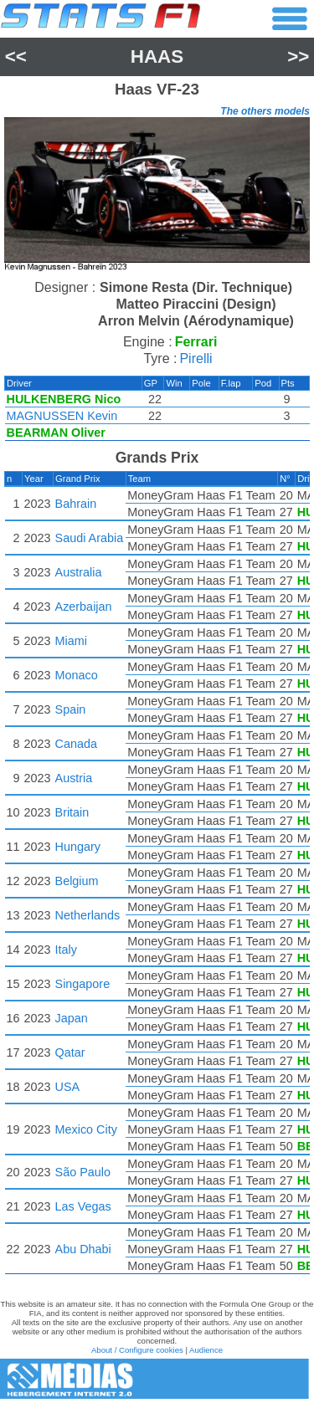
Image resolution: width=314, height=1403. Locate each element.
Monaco (76, 675)
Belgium (77, 881)
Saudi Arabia (89, 538)
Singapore (83, 984)
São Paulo (83, 1172)
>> (298, 56)
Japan (71, 1018)
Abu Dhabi (83, 1249)
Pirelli (195, 358)
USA (67, 1086)
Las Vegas (83, 1206)
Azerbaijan (83, 606)
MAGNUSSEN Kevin (62, 415)
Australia (78, 572)
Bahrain (76, 503)
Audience (206, 1349)
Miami (71, 641)
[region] (157, 196)
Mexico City (86, 1129)
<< (16, 56)
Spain (70, 709)
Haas (157, 56)
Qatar (70, 1052)
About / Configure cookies (137, 1349)
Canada (76, 743)
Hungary (77, 846)
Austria (74, 778)
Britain (72, 812)
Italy (66, 949)
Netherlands (88, 915)
